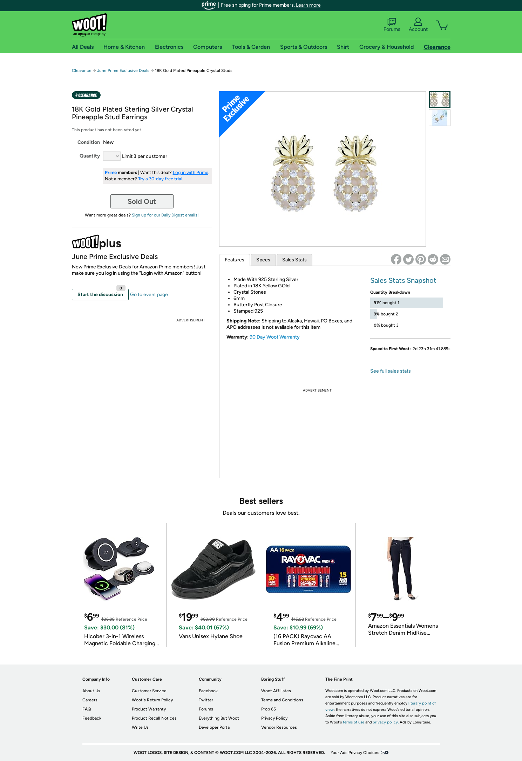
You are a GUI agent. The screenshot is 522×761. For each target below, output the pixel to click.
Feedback (91, 718)
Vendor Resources (279, 727)
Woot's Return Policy (152, 699)
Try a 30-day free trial (160, 178)
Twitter (206, 699)
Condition (88, 142)
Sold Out (142, 201)
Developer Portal (215, 727)
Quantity (90, 156)
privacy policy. (386, 722)
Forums (392, 25)
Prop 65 (268, 709)
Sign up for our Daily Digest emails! (165, 215)
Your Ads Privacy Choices (355, 752)
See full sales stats (390, 371)
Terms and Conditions (282, 699)
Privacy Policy (274, 718)
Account (418, 25)
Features (234, 260)
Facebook (208, 690)
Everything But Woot (219, 718)
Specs (263, 260)
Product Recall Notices (154, 718)
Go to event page (149, 295)
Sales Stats (294, 260)
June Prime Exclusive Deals (123, 70)
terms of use (353, 722)
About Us (91, 690)
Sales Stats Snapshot (403, 280)
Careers (89, 699)
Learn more (308, 5)
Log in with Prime (190, 172)
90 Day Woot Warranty (275, 337)
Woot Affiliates (276, 690)
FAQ (86, 709)
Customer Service (149, 690)
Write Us (140, 727)
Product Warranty (149, 709)
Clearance (81, 70)
